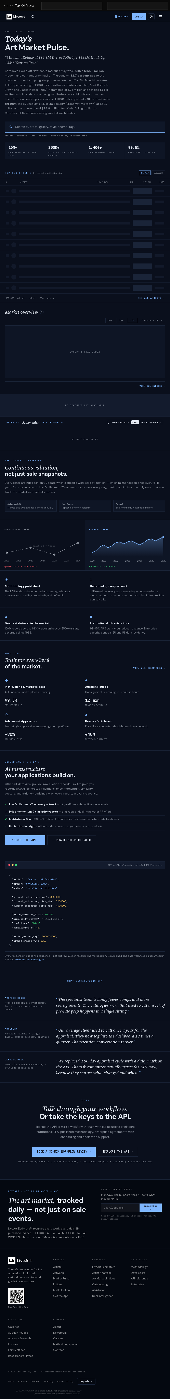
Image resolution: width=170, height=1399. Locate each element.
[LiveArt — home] (15, 16)
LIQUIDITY (158, 173)
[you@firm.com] (120, 1208)
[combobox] (86, 1381)
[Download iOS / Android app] (121, 16)
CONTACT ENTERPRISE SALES (71, 840)
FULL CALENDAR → (52, 422)
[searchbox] (88, 127)
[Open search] (33, 16)
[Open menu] (160, 16)
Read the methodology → (29, 959)
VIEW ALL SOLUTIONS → (149, 668)
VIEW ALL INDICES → (152, 386)
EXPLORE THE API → (25, 840)
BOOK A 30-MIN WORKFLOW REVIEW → (64, 1151)
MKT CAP (144, 173)
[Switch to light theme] (151, 16)
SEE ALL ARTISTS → (151, 298)
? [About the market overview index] (41, 312)
